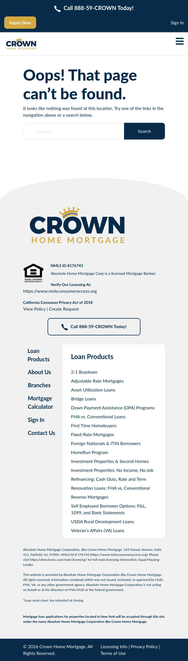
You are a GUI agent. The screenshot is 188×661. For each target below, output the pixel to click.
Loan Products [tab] (39, 354)
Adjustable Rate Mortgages (97, 380)
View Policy (34, 308)
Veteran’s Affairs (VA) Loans (97, 530)
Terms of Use (113, 653)
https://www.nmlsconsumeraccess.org (60, 291)
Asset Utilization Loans (93, 389)
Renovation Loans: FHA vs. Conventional (110, 488)
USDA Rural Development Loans (102, 521)
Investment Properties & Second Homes (110, 461)
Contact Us (41, 432)
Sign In (177, 22)
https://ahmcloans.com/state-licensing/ (58, 559)
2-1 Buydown (84, 371)
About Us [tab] (39, 372)
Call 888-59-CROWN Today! (94, 327)
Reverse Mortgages (89, 496)
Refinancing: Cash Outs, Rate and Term (108, 479)
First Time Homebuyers (94, 425)
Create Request (64, 308)
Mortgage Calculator (40, 402)
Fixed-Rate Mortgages (92, 434)
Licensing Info (113, 646)
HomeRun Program (89, 452)
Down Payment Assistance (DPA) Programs (112, 407)
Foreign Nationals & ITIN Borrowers (105, 443)
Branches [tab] (39, 385)
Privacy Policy (144, 646)
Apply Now (20, 22)
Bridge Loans (83, 398)
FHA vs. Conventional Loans (98, 416)
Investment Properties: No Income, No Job (112, 470)
